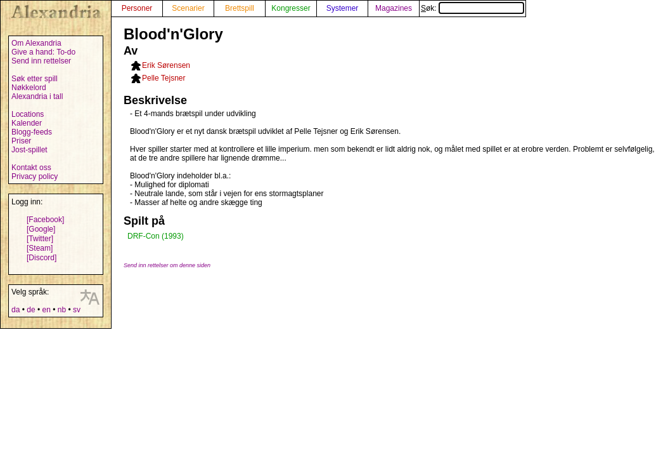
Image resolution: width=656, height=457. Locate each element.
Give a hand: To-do (43, 52)
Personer (137, 8)
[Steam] (40, 248)
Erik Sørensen (166, 65)
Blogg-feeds (31, 132)
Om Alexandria (36, 43)
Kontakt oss (31, 167)
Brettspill (239, 8)
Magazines (393, 8)
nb (62, 309)
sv (76, 309)
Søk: (472, 8)
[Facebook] (45, 219)
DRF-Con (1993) (155, 236)
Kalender (26, 123)
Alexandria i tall (37, 96)
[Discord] (41, 257)
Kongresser (290, 8)
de (31, 309)
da (15, 309)
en (46, 309)
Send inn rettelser (41, 60)
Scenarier (188, 8)
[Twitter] (40, 238)
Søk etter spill (34, 78)
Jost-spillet (29, 149)
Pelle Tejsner (163, 78)
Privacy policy (34, 176)
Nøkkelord (28, 87)
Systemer (342, 8)
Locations (27, 114)
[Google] (41, 229)
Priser (21, 140)
